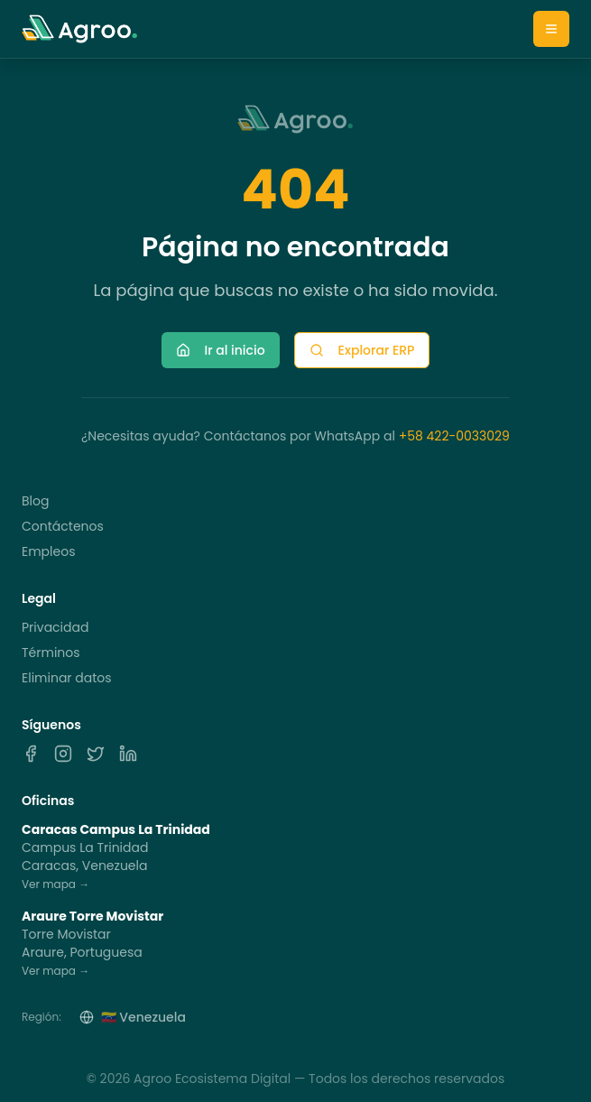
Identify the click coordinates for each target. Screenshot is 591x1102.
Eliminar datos (67, 678)
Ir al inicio (220, 350)
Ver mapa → (55, 884)
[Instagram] (63, 754)
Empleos (48, 551)
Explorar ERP (362, 350)
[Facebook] (31, 754)
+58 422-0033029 (454, 436)
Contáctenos (63, 526)
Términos (51, 653)
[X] (96, 754)
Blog (35, 501)
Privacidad (55, 627)
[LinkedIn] (128, 754)
